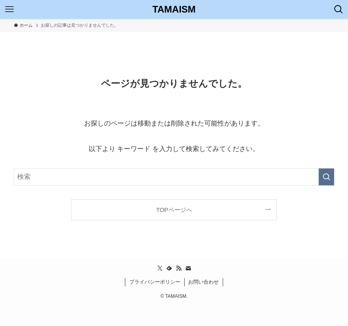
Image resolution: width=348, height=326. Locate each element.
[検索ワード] (174, 177)
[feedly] (169, 268)
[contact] (188, 268)
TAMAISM (174, 9)
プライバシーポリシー (154, 282)
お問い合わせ (203, 282)
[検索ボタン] (338, 9)
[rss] (178, 268)
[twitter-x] (159, 268)
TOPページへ (174, 209)
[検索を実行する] (326, 177)
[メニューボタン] (9, 9)
